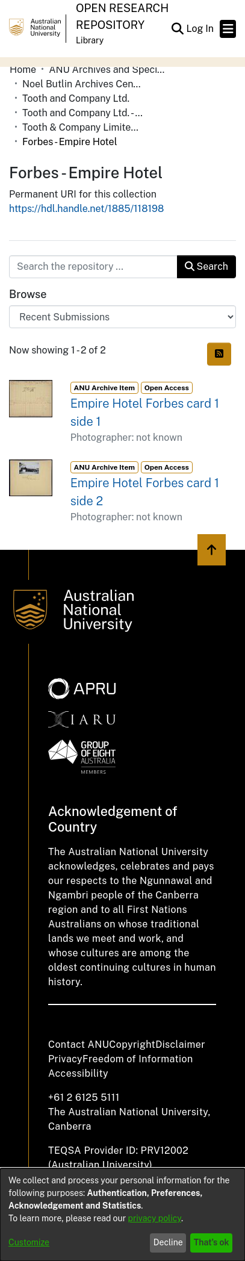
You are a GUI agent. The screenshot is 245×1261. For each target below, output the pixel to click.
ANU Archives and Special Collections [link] (109, 69)
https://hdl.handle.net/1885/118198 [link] (86, 208)
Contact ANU (78, 1044)
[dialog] (122, 1214)
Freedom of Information (137, 1059)
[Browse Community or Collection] (122, 316)
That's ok (211, 1242)
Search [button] (206, 266)
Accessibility (78, 1073)
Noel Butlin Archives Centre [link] (82, 84)
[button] (177, 29)
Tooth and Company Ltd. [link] (75, 98)
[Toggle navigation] (228, 29)
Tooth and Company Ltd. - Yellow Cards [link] (82, 113)
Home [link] (23, 69)
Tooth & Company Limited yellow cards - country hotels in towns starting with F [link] (82, 127)
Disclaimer (180, 1044)
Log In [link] (200, 28)
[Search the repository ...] (93, 266)
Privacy (65, 1059)
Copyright (132, 1044)
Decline (168, 1242)
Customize (28, 1242)
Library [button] (90, 40)
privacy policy (154, 1218)
